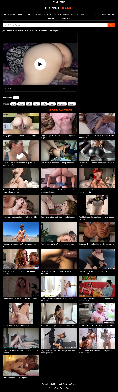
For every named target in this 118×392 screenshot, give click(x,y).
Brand (59, 8)
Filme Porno (10, 14)
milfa (44, 104)
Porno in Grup (107, 14)
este (13, 104)
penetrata (61, 104)
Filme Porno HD (61, 14)
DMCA (44, 384)
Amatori (22, 14)
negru (52, 104)
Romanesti (53, 18)
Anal (30, 14)
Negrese (94, 14)
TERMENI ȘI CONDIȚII (58, 384)
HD (16, 98)
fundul (21, 104)
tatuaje (71, 104)
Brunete (48, 14)
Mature (84, 14)
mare (36, 104)
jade (29, 104)
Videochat (65, 18)
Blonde (38, 14)
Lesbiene (75, 14)
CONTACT (73, 384)
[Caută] (111, 25)
